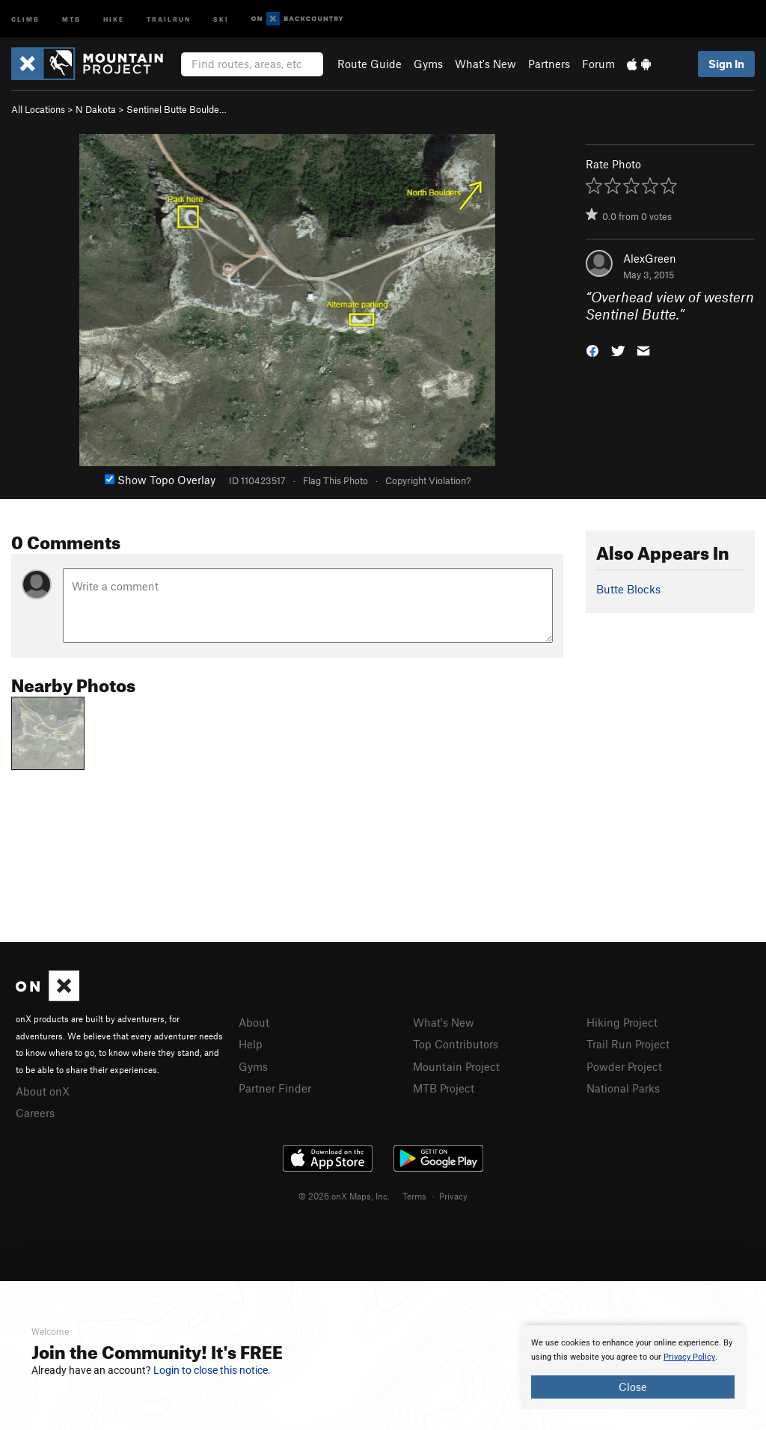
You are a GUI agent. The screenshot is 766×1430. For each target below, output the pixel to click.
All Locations (38, 109)
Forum (598, 63)
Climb (25, 18)
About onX (43, 1091)
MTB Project (443, 1088)
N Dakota (96, 109)
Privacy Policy (689, 1357)
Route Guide (369, 63)
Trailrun (169, 18)
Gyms (428, 63)
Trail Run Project (628, 1044)
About (254, 1022)
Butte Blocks (628, 589)
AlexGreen (649, 258)
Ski (221, 18)
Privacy (453, 1196)
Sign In (726, 63)
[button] (592, 349)
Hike (113, 18)
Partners (549, 63)
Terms (414, 1196)
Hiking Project (622, 1022)
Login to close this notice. (212, 1370)
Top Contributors (455, 1044)
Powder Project (624, 1066)
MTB (71, 18)
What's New (485, 63)
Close (633, 1386)
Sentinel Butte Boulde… (176, 109)
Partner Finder (275, 1088)
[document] (633, 1367)
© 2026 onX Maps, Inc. (344, 1196)
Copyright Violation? (428, 480)
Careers (35, 1112)
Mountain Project (456, 1066)
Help (251, 1044)
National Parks (623, 1088)
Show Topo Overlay (160, 479)
